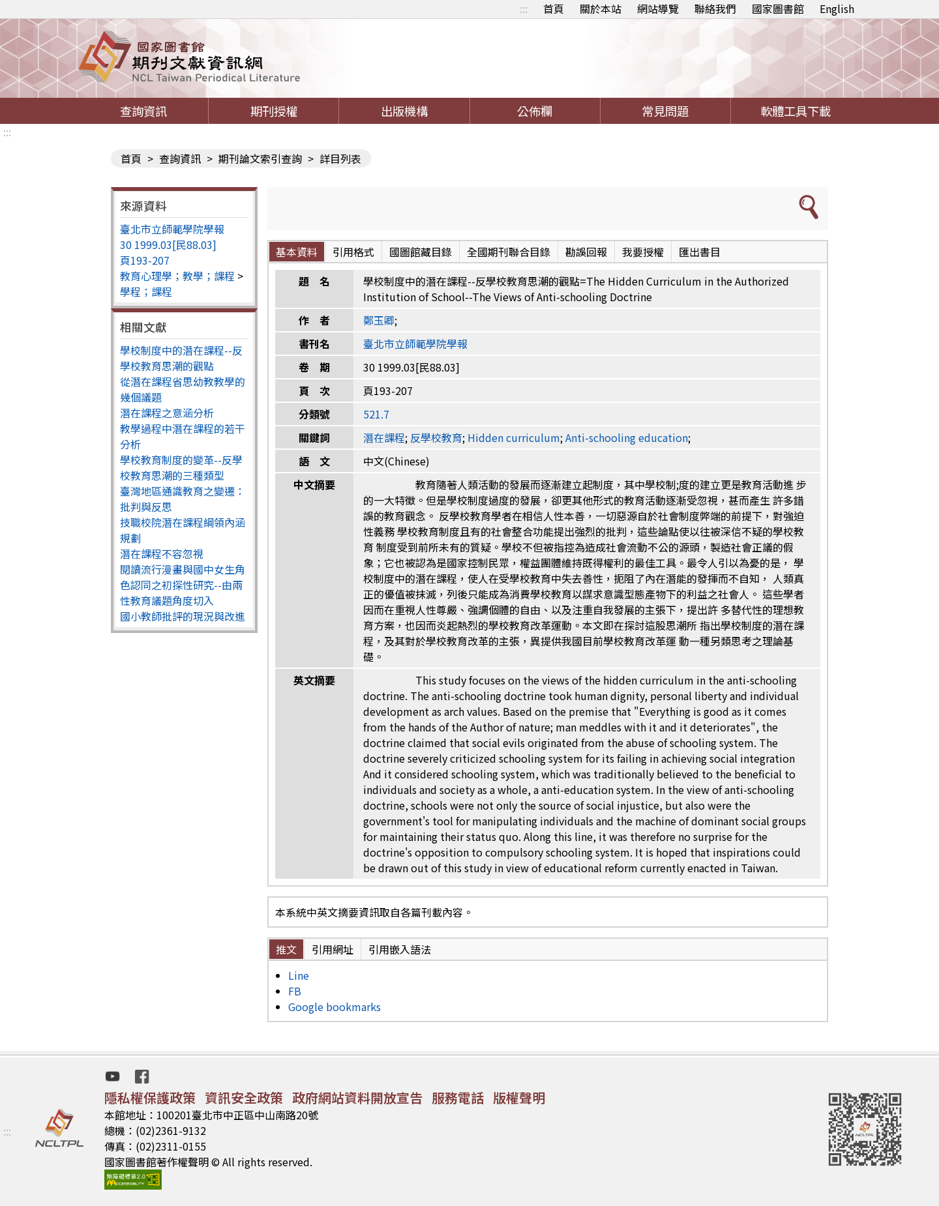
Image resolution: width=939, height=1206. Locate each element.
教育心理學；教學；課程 (177, 276)
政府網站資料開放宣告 (357, 1097)
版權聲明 (519, 1097)
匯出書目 (700, 251)
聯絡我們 (715, 8)
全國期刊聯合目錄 (508, 251)
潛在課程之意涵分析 (167, 412)
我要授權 (643, 251)
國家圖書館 (778, 8)
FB (294, 991)
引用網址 (332, 949)
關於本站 (600, 8)
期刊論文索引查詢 (260, 158)
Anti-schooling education (626, 437)
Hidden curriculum (514, 437)
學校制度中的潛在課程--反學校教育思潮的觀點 (181, 358)
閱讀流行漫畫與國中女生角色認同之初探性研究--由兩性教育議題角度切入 (182, 584)
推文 (286, 949)
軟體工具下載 (795, 110)
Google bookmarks (334, 1006)
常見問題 (665, 110)
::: (524, 8)
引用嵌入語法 (399, 949)
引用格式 (353, 251)
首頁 (553, 8)
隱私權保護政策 (150, 1097)
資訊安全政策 (244, 1097)
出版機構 (404, 110)
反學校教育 (436, 437)
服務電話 (458, 1097)
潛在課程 (384, 437)
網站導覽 (658, 8)
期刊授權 (273, 110)
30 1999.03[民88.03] (168, 244)
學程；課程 (146, 291)
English (837, 8)
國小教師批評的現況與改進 (182, 616)
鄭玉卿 (379, 320)
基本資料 (297, 251)
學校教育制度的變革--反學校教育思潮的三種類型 (181, 467)
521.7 (376, 414)
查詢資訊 (143, 110)
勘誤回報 (586, 251)
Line (298, 975)
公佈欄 (534, 110)
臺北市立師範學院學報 (172, 229)
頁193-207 (145, 260)
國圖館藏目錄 (420, 251)
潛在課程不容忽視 (161, 553)
